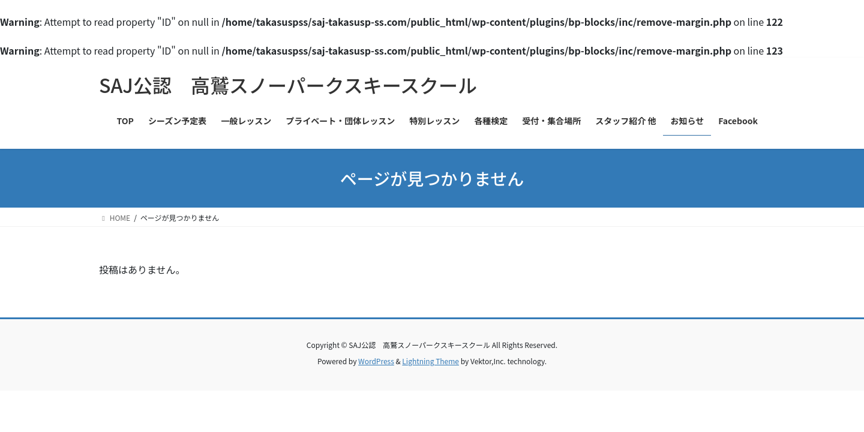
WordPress (376, 361)
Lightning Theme (430, 361)
